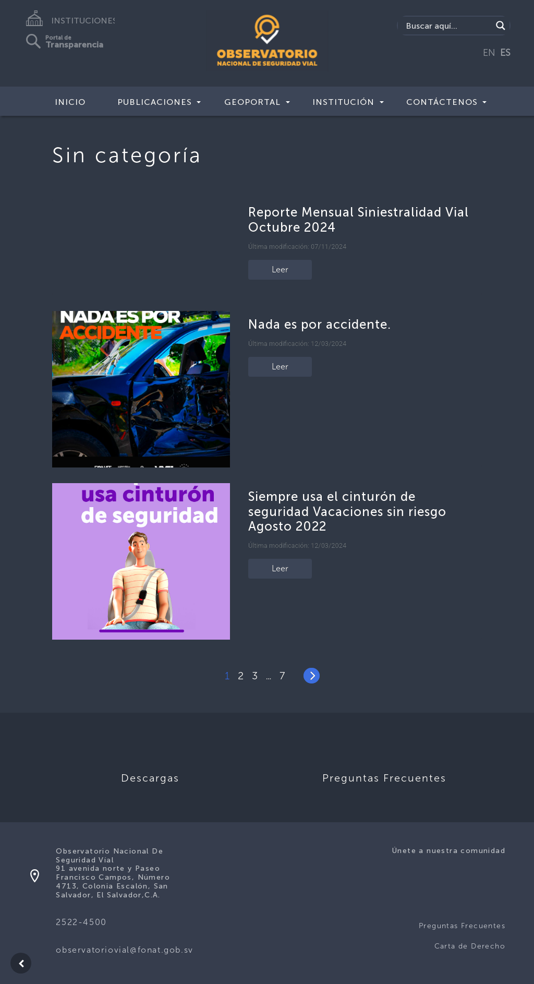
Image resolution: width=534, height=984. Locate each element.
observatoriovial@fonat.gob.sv (124, 950)
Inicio (70, 102)
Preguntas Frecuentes (462, 925)
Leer (280, 269)
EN (489, 52)
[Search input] (448, 25)
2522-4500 (81, 922)
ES (505, 52)
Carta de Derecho (469, 946)
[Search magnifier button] (500, 25)
